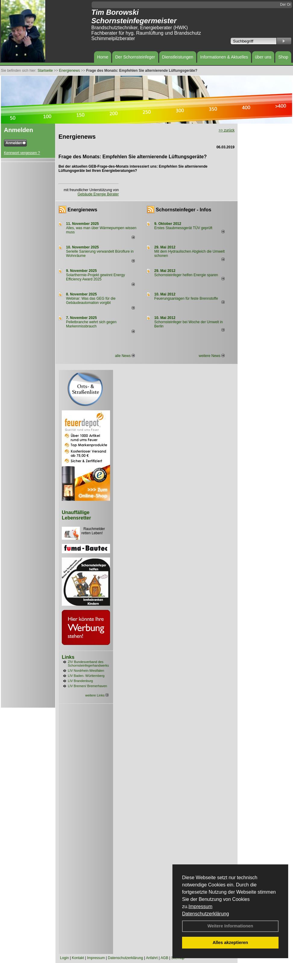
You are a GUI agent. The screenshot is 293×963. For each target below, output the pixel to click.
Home (102, 57)
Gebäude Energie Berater (98, 194)
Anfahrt (152, 958)
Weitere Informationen (230, 926)
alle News (124, 356)
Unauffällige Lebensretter (76, 515)
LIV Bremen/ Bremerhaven (87, 686)
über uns (263, 57)
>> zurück (227, 130)
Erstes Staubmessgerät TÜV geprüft (183, 228)
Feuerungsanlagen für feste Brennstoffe (186, 298)
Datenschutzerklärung (205, 913)
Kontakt (78, 958)
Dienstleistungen (178, 57)
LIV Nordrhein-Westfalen (86, 670)
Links (68, 657)
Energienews (82, 209)
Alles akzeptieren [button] (230, 942)
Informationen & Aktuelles (224, 57)
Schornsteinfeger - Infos (183, 209)
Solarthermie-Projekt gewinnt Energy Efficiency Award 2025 (95, 277)
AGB (164, 958)
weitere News (211, 356)
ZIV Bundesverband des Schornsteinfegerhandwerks (88, 663)
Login (64, 958)
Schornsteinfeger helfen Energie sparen (186, 275)
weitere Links (97, 695)
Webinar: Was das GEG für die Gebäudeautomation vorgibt (90, 300)
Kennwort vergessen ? (22, 153)
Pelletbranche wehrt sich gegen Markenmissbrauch (91, 324)
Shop (283, 57)
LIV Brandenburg (80, 681)
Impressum (200, 906)
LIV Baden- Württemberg (86, 675)
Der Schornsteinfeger (135, 57)
